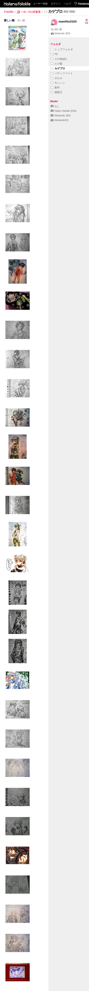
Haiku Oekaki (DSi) (63, 110)
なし (55, 106)
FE (54, 54)
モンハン (58, 82)
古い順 (21, 20)
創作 (55, 87)
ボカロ (56, 78)
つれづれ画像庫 (29, 11)
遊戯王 (56, 92)
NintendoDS (59, 120)
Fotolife (9, 11)
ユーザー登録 (40, 3)
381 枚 (56, 29)
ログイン (56, 3)
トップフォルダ (62, 49)
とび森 (56, 63)
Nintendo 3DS (60, 33)
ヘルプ (67, 3)
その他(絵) (59, 58)
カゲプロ (58, 68)
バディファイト (62, 73)
